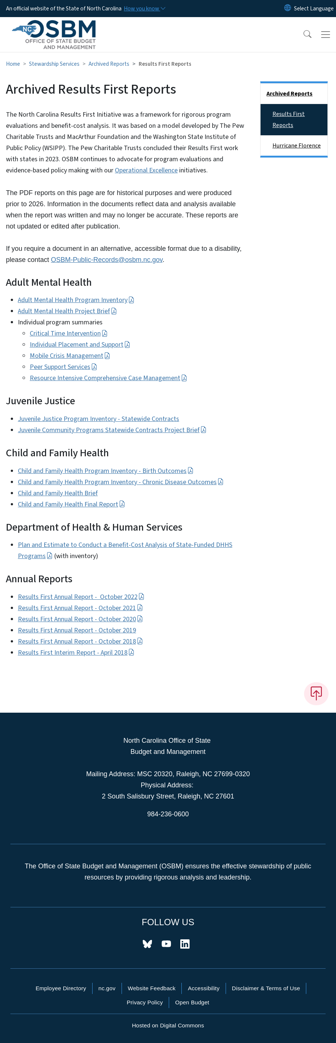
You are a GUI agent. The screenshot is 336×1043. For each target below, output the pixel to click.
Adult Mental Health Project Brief (67, 311)
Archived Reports (108, 64)
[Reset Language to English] (287, 8)
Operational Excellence (146, 170)
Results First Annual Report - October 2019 (77, 630)
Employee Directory (61, 988)
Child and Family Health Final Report (71, 504)
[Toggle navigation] (325, 34)
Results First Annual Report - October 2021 (80, 608)
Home (13, 64)
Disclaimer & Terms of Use (266, 988)
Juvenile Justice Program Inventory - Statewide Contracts (98, 419)
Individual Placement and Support (80, 344)
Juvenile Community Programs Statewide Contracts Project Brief (112, 430)
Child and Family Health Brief (58, 493)
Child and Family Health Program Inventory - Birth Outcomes (106, 471)
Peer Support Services (63, 367)
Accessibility (203, 988)
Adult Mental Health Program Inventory (76, 300)
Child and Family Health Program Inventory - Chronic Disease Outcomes (121, 482)
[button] (302, 34)
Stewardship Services (54, 64)
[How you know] (144, 8)
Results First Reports (288, 119)
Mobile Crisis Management (70, 355)
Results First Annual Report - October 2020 (80, 619)
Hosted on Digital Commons (168, 1025)
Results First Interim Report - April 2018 (76, 652)
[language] (314, 8)
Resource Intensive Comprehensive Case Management (108, 378)
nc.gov (107, 988)
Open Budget (192, 1002)
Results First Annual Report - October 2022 (81, 597)
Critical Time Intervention (69, 333)
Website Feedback (152, 988)
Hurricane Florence (296, 146)
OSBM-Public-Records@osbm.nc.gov (106, 259)
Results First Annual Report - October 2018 (80, 641)
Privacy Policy (145, 1002)
